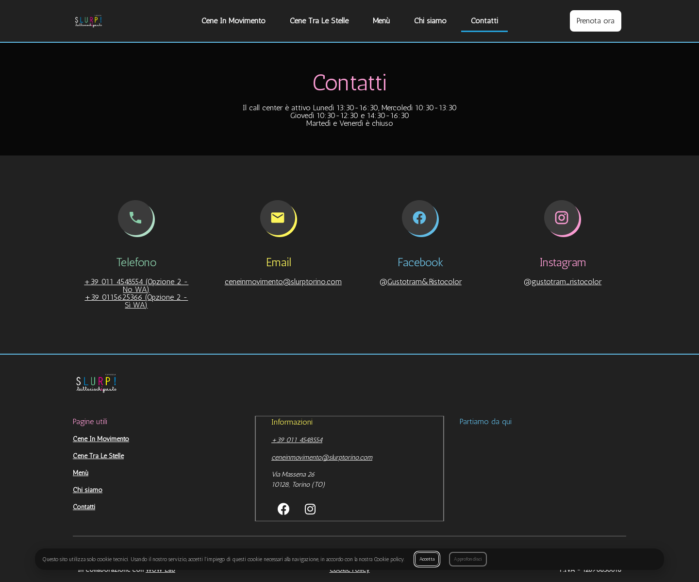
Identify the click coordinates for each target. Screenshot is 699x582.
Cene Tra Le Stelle (319, 20)
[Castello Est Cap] (543, 473)
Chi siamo (430, 20)
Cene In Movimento (233, 20)
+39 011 (285, 439)
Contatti (484, 20)
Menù (381, 20)
